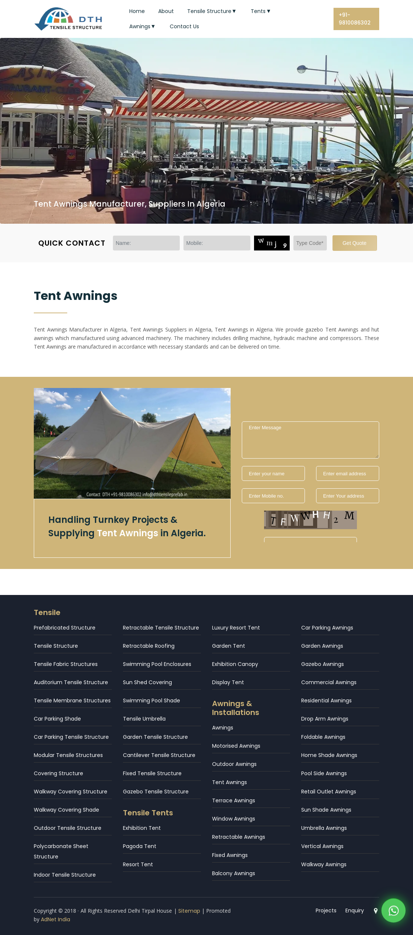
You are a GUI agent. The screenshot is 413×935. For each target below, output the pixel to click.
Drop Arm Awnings (324, 718)
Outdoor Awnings (234, 764)
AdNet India (55, 919)
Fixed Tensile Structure (152, 773)
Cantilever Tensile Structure (159, 755)
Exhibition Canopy (235, 664)
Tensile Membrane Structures (72, 700)
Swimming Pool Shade (151, 700)
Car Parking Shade (57, 718)
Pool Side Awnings (324, 773)
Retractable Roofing (149, 646)
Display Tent (228, 682)
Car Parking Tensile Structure (71, 737)
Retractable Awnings (238, 837)
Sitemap (189, 911)
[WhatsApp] (393, 912)
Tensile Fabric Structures (66, 664)
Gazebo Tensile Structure (156, 791)
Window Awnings (233, 818)
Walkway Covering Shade (66, 809)
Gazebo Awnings (322, 664)
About (166, 11)
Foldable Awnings (323, 737)
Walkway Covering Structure (70, 791)
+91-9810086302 (355, 18)
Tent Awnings (229, 782)
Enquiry (354, 910)
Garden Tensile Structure (155, 737)
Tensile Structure (212, 11)
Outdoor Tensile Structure (67, 828)
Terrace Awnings (233, 800)
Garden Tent (228, 646)
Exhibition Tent (142, 828)
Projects (326, 910)
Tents (261, 11)
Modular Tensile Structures (68, 755)
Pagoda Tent (139, 846)
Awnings (143, 26)
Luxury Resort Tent (236, 627)
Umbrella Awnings (324, 828)
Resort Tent (138, 864)
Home (137, 11)
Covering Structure (58, 773)
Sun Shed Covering (147, 682)
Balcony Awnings (233, 873)
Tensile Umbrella (144, 718)
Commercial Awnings (329, 682)
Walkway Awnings (324, 864)
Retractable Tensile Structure (161, 627)
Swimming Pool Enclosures (157, 664)
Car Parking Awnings (327, 627)
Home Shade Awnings (329, 755)
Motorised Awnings (236, 746)
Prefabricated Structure (64, 627)
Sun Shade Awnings (326, 809)
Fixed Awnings (230, 855)
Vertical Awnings (322, 846)
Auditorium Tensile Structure (71, 682)
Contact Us (184, 26)
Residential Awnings (326, 700)
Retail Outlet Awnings (328, 791)
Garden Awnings (322, 646)
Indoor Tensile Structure (65, 875)
